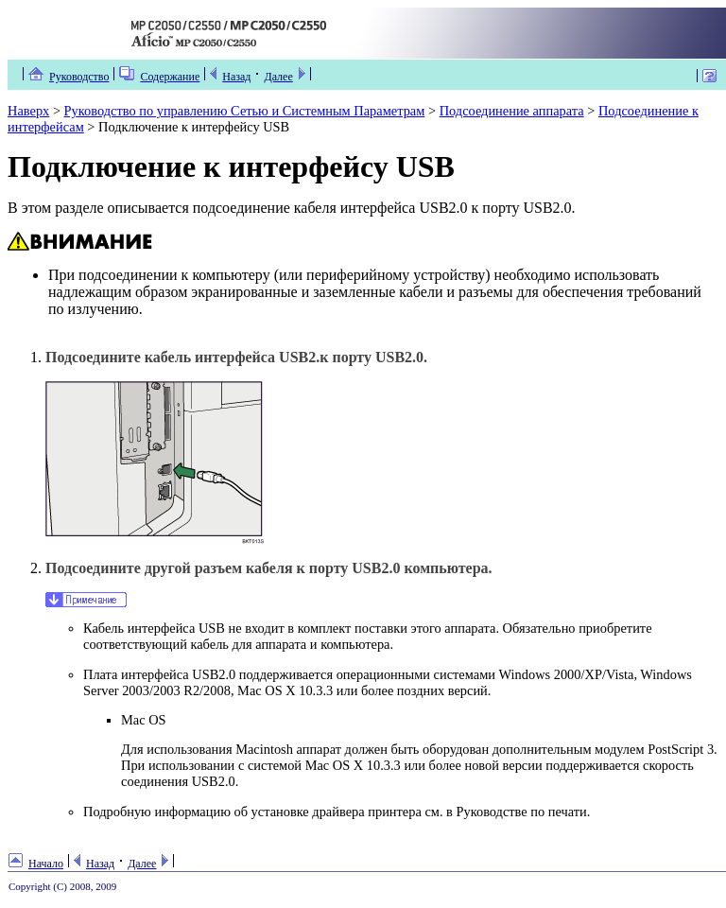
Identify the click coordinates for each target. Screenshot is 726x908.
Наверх (28, 110)
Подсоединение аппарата (512, 110)
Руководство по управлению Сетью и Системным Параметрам (244, 110)
